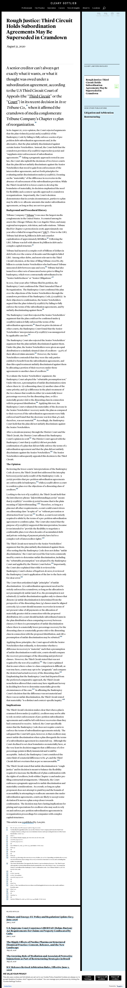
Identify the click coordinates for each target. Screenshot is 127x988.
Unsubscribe (106, 15)
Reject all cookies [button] (115, 978)
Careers (61, 8)
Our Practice (40, 8)
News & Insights (73, 8)
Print (112, 15)
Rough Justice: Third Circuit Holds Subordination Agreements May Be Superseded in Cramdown (97, 127)
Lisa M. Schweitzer (94, 71)
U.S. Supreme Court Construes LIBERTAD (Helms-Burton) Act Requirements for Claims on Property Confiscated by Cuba (39, 931)
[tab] (102, 66)
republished (28, 822)
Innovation (51, 8)
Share (118, 15)
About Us (86, 8)
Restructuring (92, 157)
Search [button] (104, 8)
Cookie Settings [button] (88, 978)
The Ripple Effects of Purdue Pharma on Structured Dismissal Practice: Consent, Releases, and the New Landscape (35, 945)
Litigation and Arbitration (99, 153)
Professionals (27, 8)
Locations (96, 8)
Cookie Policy (8, 986)
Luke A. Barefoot (93, 86)
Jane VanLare (91, 94)
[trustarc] (119, 986)
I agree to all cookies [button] (101, 978)
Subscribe (98, 15)
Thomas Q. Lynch (93, 101)
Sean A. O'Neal (92, 79)
